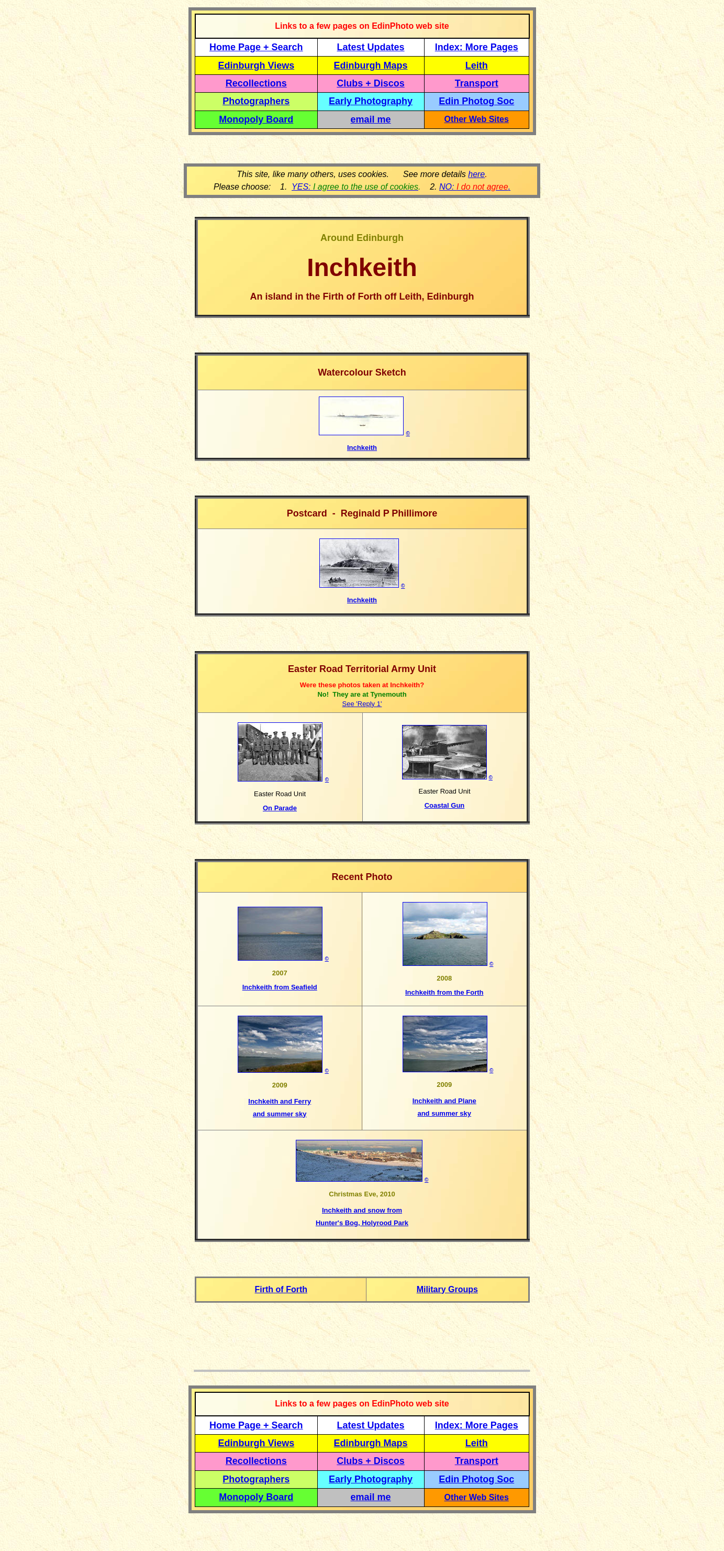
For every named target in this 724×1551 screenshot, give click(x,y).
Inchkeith (362, 448)
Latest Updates (371, 47)
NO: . (474, 186)
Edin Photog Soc (476, 101)
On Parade (280, 808)
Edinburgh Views (256, 65)
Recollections (256, 83)
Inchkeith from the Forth (444, 992)
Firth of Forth (281, 1289)
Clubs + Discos (371, 83)
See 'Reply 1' (362, 704)
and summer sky (280, 1114)
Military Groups (447, 1289)
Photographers (255, 101)
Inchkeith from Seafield (279, 987)
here (476, 174)
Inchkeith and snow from (362, 1210)
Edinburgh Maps (371, 65)
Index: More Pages (476, 47)
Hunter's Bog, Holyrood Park (362, 1223)
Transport (476, 83)
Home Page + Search (256, 47)
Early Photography (371, 101)
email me (371, 119)
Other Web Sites (476, 119)
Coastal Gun (445, 805)
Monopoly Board (256, 119)
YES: (355, 186)
